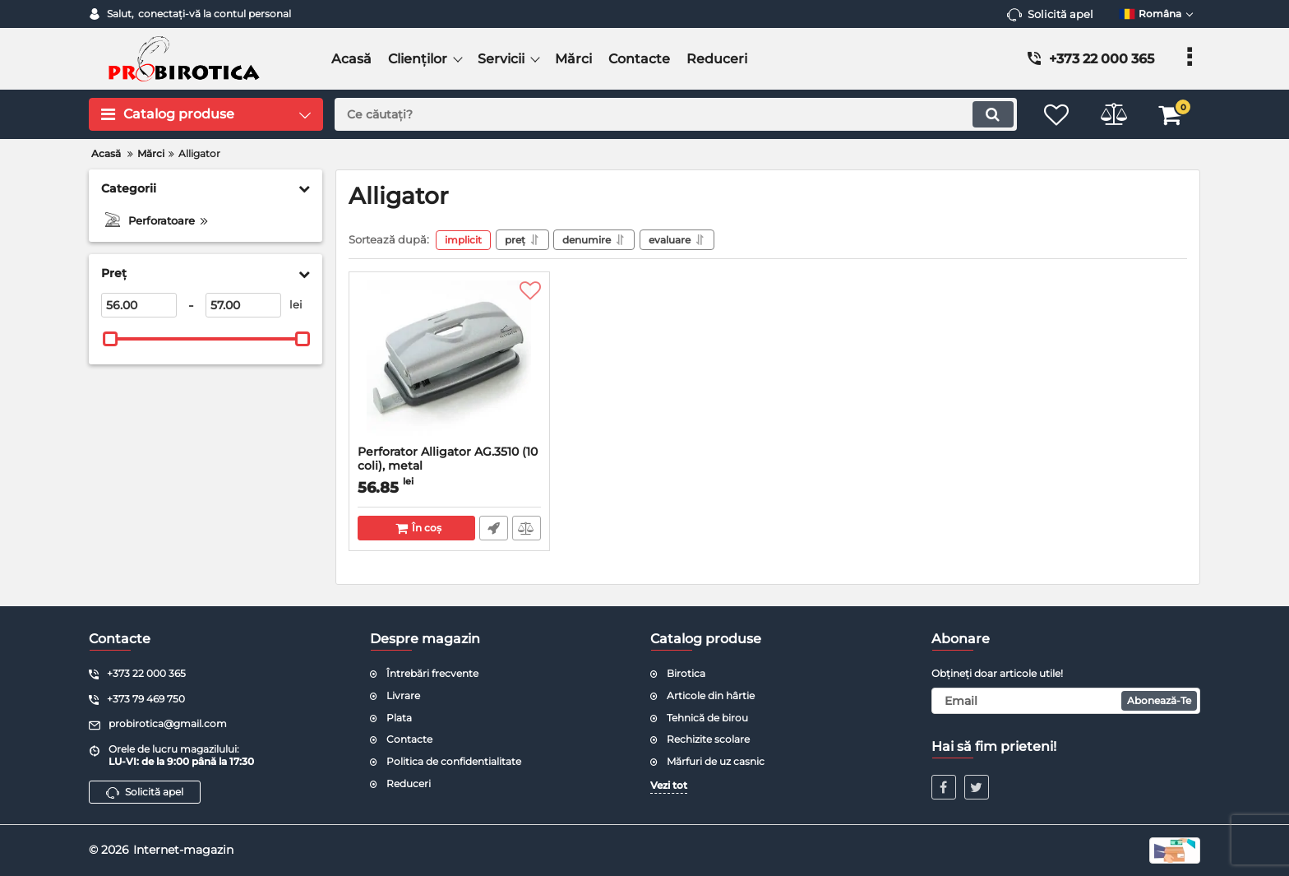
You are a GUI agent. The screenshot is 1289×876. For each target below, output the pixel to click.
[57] (243, 305)
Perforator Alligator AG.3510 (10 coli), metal (449, 466)
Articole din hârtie (711, 695)
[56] (139, 305)
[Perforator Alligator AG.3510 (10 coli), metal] (449, 362)
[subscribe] (1066, 701)
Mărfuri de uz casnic (716, 761)
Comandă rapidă (493, 528)
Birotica (686, 673)
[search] (675, 114)
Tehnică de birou (707, 717)
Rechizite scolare (708, 739)
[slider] (110, 338)
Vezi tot (668, 785)
